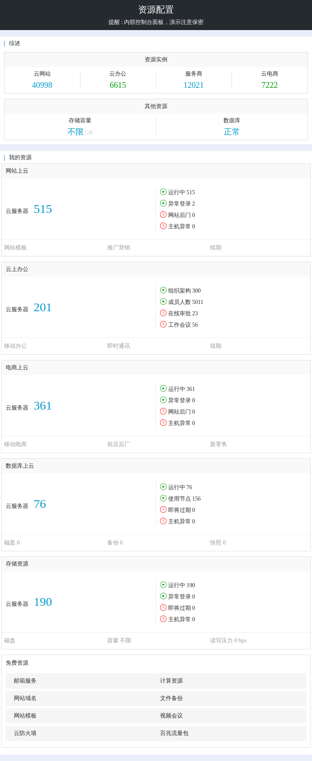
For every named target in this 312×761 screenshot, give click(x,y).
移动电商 (15, 444)
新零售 (218, 444)
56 (195, 325)
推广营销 (118, 248)
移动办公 (15, 346)
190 (190, 585)
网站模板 (15, 248)
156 (196, 499)
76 (189, 487)
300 (196, 291)
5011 (197, 302)
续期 (215, 248)
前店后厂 (118, 444)
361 (190, 389)
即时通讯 (118, 346)
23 (195, 313)
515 (190, 192)
